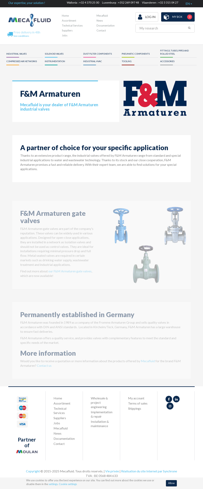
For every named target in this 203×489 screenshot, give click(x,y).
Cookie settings (68, 484)
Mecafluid (102, 15)
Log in (147, 17)
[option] (146, 247)
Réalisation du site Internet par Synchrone (149, 471)
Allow (171, 483)
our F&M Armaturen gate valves (70, 273)
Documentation (106, 25)
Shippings (134, 408)
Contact (101, 30)
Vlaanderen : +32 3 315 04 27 (160, 2)
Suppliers (67, 30)
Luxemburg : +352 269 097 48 (120, 2)
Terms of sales (137, 403)
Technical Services (72, 25)
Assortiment (69, 20)
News (100, 20)
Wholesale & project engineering (99, 402)
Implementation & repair (101, 414)
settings (53, 484)
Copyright (33, 471)
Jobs (64, 35)
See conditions (21, 35)
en (189, 3)
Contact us (44, 368)
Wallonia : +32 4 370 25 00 (83, 2)
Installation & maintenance (100, 424)
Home (65, 15)
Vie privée (112, 471)
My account (136, 398)
